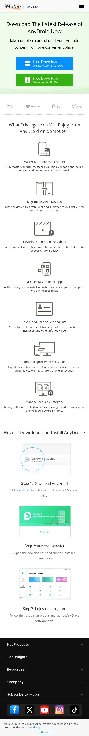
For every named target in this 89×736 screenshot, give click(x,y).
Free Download (26, 490)
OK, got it (45, 731)
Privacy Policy (33, 727)
